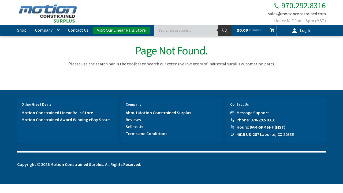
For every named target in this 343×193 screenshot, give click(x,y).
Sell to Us (134, 126)
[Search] (225, 30)
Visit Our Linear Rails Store (121, 30)
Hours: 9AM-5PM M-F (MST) (261, 127)
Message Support (253, 112)
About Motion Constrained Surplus (158, 112)
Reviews (133, 119)
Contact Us (78, 30)
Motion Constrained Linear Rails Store (57, 112)
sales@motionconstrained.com (297, 14)
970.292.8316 (298, 5)
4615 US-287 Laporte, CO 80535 (265, 134)
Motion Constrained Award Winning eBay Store (65, 119)
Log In (305, 30)
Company (44, 30)
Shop (22, 30)
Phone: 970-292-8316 (256, 120)
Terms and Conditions (146, 133)
